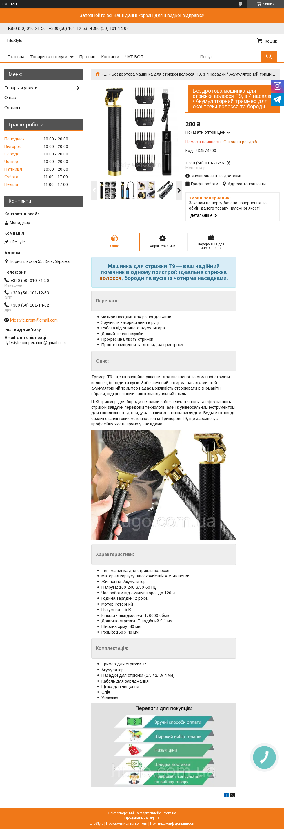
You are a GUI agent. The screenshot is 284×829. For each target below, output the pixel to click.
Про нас (87, 56)
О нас (10, 97)
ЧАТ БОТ (134, 56)
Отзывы (12, 107)
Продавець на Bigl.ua (142, 818)
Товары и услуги (20, 87)
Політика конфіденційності (172, 823)
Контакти (110, 56)
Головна (15, 56)
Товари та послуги (48, 56)
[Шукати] (269, 56)
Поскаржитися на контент (127, 823)
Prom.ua (169, 813)
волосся (110, 278)
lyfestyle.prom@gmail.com (34, 320)
